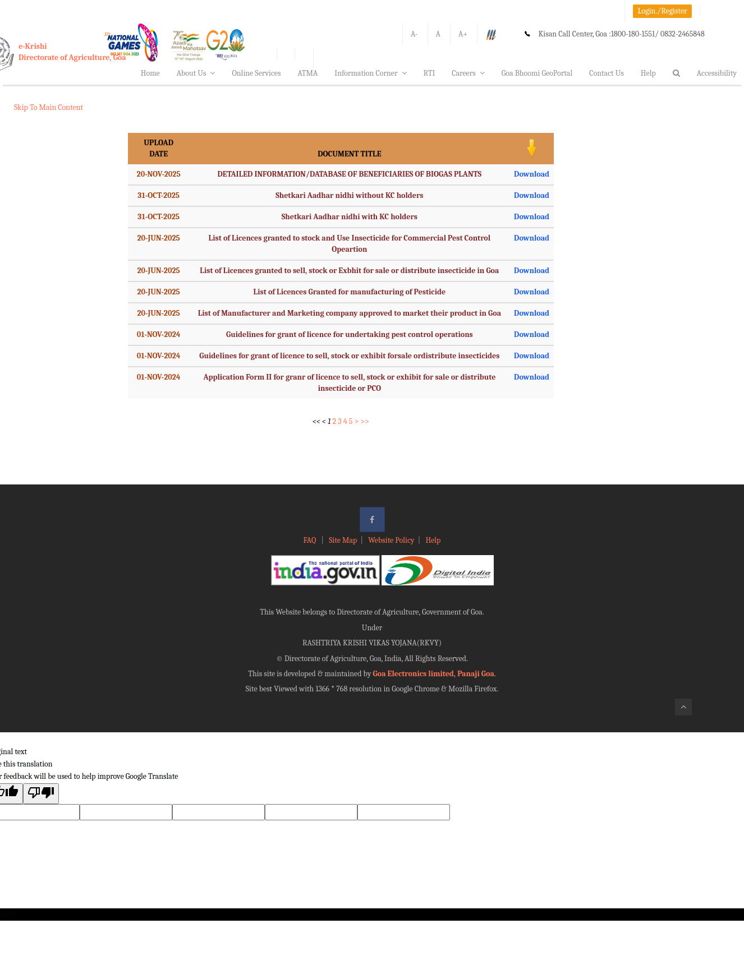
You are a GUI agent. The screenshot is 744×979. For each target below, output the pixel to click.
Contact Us (606, 73)
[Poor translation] (41, 793)
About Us (196, 73)
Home (150, 73)
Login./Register (662, 11)
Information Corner (370, 73)
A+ (462, 34)
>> (364, 421)
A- (414, 34)
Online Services (256, 73)
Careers (468, 73)
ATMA (307, 73)
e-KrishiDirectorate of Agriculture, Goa (72, 51)
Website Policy (391, 540)
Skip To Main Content (48, 107)
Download (531, 174)
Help (648, 73)
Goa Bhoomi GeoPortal (537, 73)
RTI (429, 73)
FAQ (311, 540)
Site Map (343, 540)
